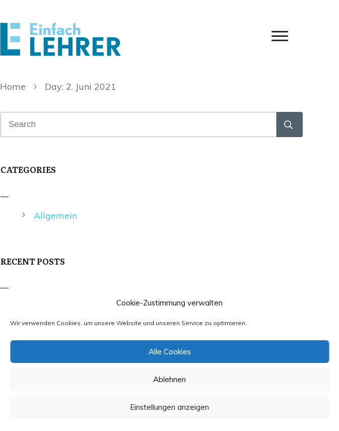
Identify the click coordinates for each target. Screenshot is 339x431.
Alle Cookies (170, 351)
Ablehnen (169, 379)
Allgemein (55, 215)
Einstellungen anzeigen (169, 407)
